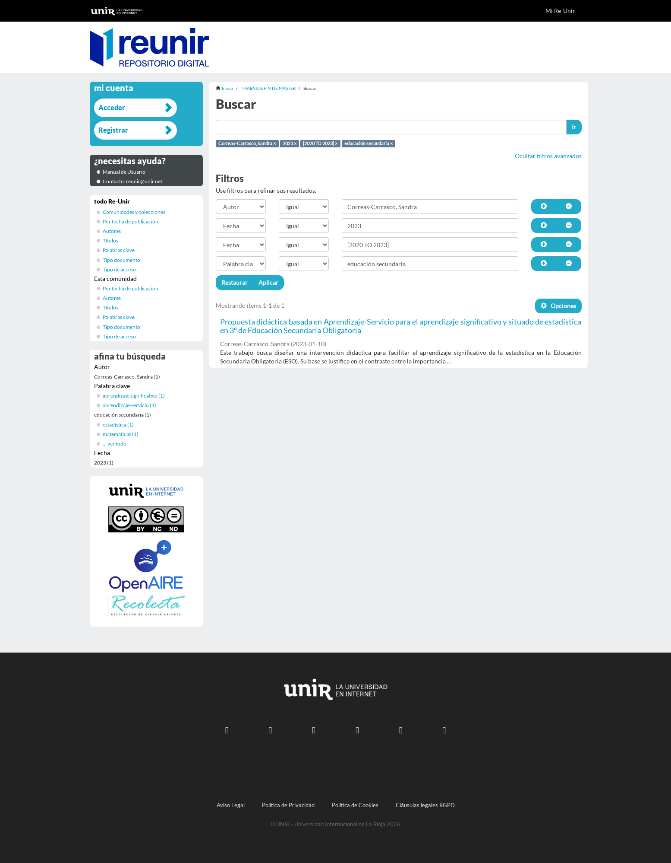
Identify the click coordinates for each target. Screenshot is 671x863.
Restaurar (234, 282)
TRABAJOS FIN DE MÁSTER (269, 88)
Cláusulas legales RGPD (425, 805)
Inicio (227, 88)
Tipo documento (121, 260)
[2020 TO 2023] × (320, 143)
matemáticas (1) (121, 434)
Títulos (110, 240)
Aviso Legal (231, 805)
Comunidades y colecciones (134, 212)
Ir (574, 127)
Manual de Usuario (124, 172)
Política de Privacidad (288, 805)
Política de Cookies (355, 805)
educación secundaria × (368, 143)
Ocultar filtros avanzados (548, 155)
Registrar (113, 130)
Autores (112, 231)
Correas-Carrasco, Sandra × (247, 143)
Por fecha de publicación (130, 221)
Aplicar (268, 282)
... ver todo (114, 443)
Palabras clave (119, 250)
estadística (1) (118, 424)
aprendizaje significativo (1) (134, 395)
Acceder (111, 107)
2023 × (289, 143)
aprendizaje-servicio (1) (129, 405)
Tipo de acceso (119, 269)
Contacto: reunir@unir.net (132, 181)
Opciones (558, 305)
